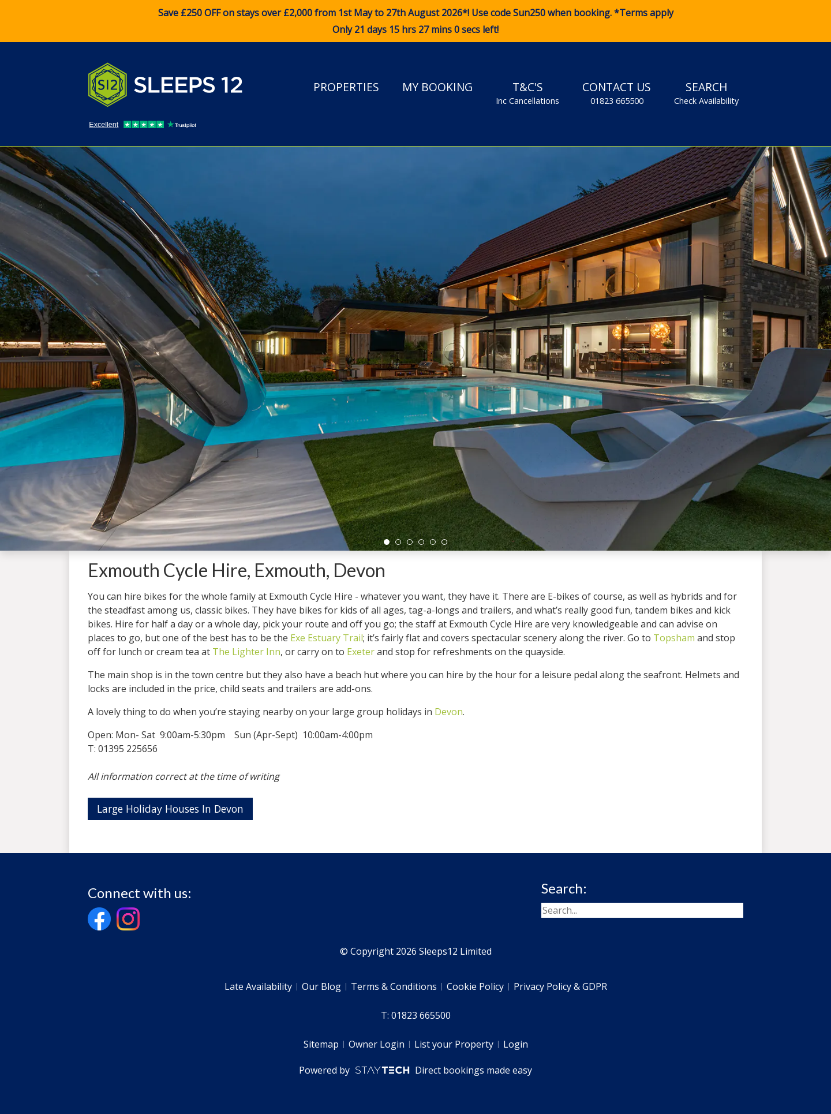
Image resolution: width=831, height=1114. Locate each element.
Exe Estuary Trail (326, 637)
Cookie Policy (475, 986)
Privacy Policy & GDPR (560, 986)
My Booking (437, 87)
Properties (346, 87)
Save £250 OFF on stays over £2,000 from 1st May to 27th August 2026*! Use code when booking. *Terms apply (415, 21)
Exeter (361, 651)
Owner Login (377, 1044)
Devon (449, 711)
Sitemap (321, 1044)
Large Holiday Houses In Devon (170, 809)
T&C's (527, 93)
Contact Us (616, 93)
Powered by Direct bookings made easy (415, 1070)
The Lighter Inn (246, 651)
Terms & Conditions (394, 986)
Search (706, 93)
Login (515, 1044)
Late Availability (258, 986)
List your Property (453, 1044)
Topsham (674, 637)
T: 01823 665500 (416, 1015)
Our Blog (321, 986)
